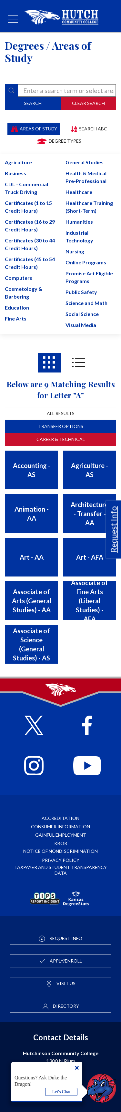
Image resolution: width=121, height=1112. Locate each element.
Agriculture (18, 162)
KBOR (60, 843)
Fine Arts (15, 318)
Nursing (75, 251)
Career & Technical (60, 439)
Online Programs (86, 262)
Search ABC (88, 129)
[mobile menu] (12, 19)
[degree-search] (60, 90)
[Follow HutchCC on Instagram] (34, 766)
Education (17, 307)
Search (33, 103)
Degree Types (58, 141)
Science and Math (86, 303)
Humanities (79, 222)
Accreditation (60, 818)
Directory (60, 1006)
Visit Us (61, 984)
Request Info (113, 529)
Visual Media (81, 325)
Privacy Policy (60, 860)
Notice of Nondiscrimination (60, 851)
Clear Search (88, 103)
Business (15, 173)
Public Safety (81, 292)
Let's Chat (61, 1091)
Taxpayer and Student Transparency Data (60, 870)
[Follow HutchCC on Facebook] (87, 726)
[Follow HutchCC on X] (34, 726)
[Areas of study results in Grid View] (49, 362)
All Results (61, 413)
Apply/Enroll (60, 961)
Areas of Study (34, 129)
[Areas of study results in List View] (78, 362)
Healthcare (79, 192)
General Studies (85, 162)
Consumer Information (60, 826)
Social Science (82, 314)
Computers (18, 278)
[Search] (11, 90)
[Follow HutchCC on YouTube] (87, 766)
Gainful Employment (60, 835)
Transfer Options (60, 426)
